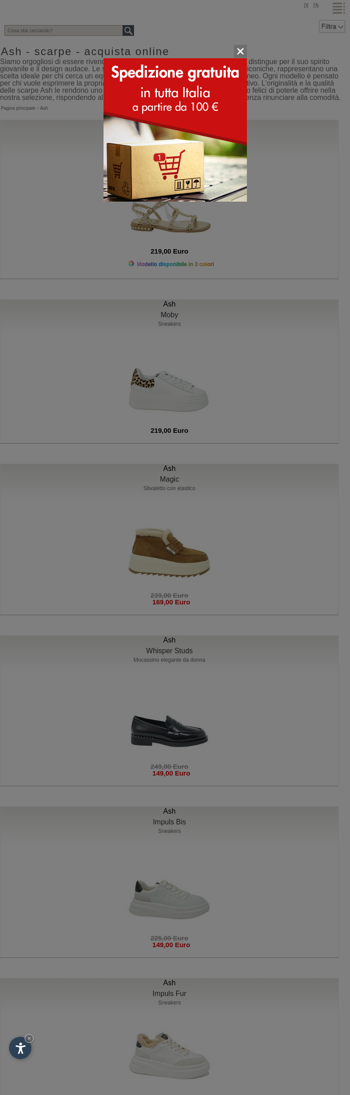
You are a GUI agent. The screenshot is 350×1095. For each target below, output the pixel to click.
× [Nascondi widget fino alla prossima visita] (29, 1038)
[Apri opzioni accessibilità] (20, 1048)
